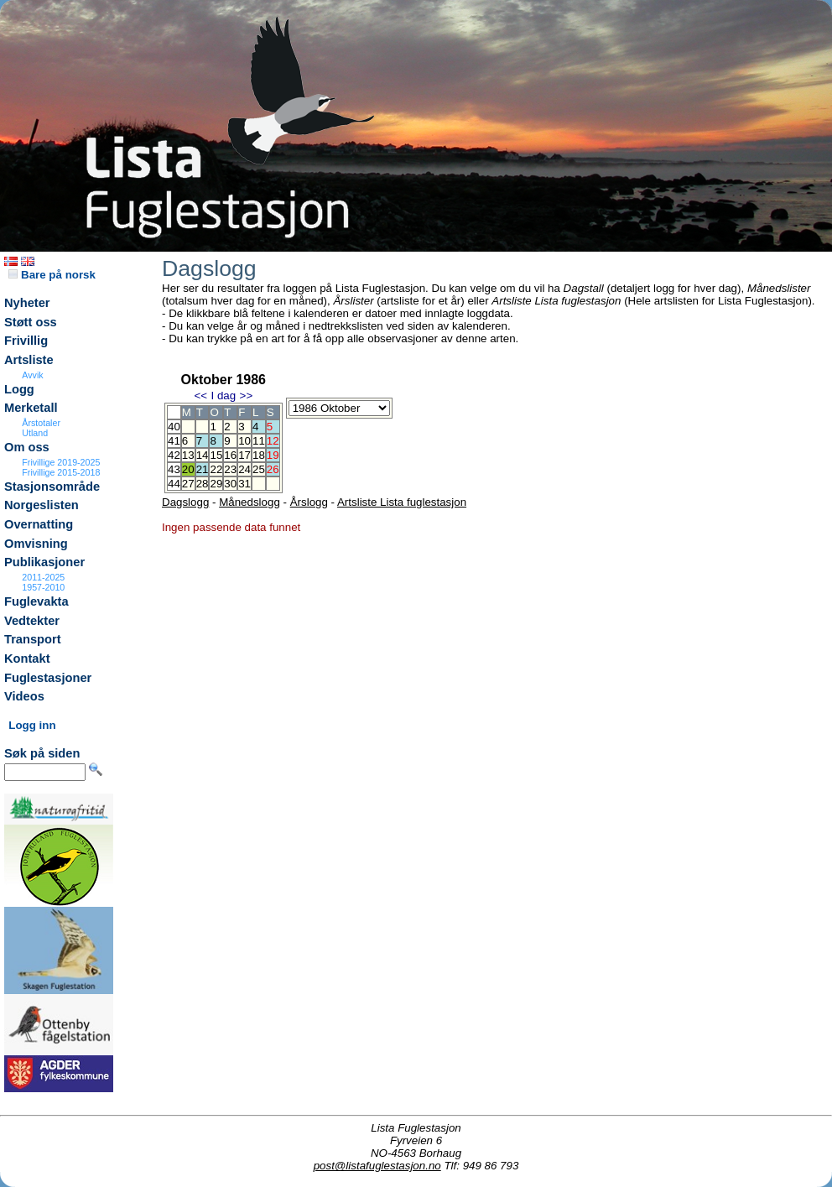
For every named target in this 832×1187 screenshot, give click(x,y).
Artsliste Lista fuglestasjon (401, 502)
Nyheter (27, 303)
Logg (19, 389)
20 (188, 469)
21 (202, 469)
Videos (24, 696)
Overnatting (38, 524)
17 (244, 455)
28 (202, 483)
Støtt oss (30, 322)
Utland (35, 433)
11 (258, 441)
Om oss (26, 447)
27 (188, 483)
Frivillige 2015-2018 (61, 472)
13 (188, 455)
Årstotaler (41, 423)
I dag (223, 395)
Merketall (31, 407)
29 (216, 483)
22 (216, 469)
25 (258, 469)
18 (258, 455)
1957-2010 (43, 587)
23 (230, 469)
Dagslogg (185, 502)
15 (216, 455)
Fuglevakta (36, 601)
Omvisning (36, 543)
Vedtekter (32, 620)
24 (244, 469)
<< (200, 395)
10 (244, 441)
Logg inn (31, 725)
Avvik (32, 375)
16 (230, 455)
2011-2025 (43, 577)
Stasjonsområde (52, 486)
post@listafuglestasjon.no (377, 1165)
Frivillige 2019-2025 (61, 462)
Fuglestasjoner (47, 678)
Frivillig (26, 340)
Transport (32, 639)
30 (230, 483)
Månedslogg (249, 502)
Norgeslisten (41, 505)
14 (202, 455)
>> (246, 395)
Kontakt (27, 658)
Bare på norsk (52, 274)
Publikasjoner (44, 562)
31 (244, 483)
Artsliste (29, 360)
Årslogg (309, 502)
